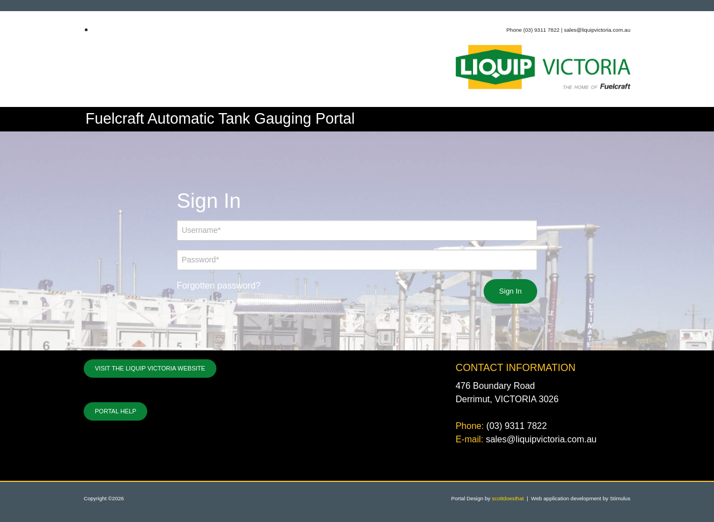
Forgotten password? (218, 285)
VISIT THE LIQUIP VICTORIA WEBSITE (150, 368)
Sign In (510, 291)
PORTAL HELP (115, 411)
